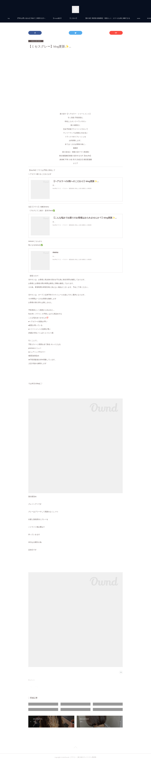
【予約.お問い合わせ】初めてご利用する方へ (57, 18)
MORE (113, 18)
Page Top (75, 747)
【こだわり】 (100, 18)
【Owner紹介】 (83, 18)
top (35, 18)
